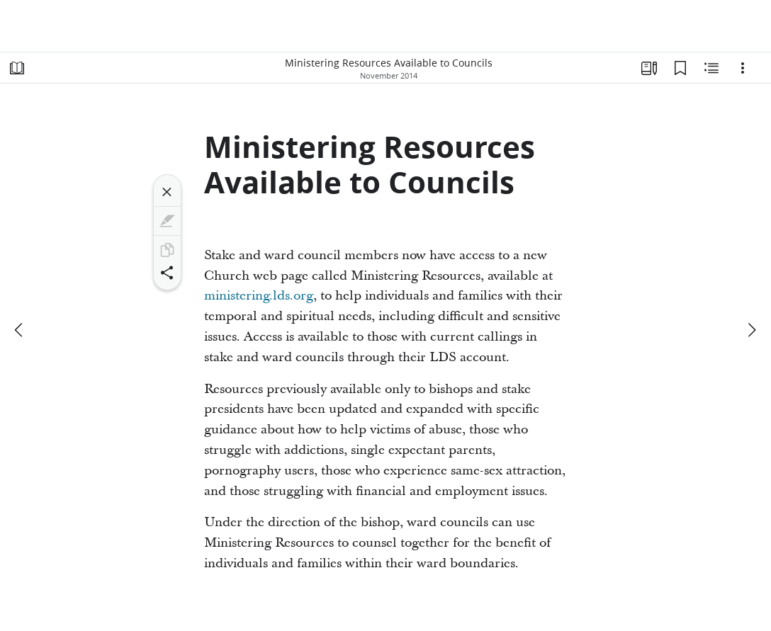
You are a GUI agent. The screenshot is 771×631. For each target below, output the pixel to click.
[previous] (20, 330)
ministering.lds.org (258, 296)
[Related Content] (711, 68)
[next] (751, 330)
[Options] (742, 68)
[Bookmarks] (680, 68)
